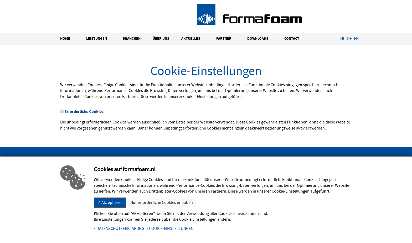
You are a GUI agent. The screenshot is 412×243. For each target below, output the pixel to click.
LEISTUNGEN (96, 38)
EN (356, 38)
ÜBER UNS (161, 38)
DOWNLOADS (257, 38)
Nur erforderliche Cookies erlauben (161, 202)
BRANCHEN (132, 38)
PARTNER (223, 38)
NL (342, 38)
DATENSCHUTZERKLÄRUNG (120, 228)
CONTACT (291, 38)
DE (349, 38)
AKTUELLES (190, 38)
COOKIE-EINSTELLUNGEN (171, 228)
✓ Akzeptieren (110, 202)
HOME (65, 38)
